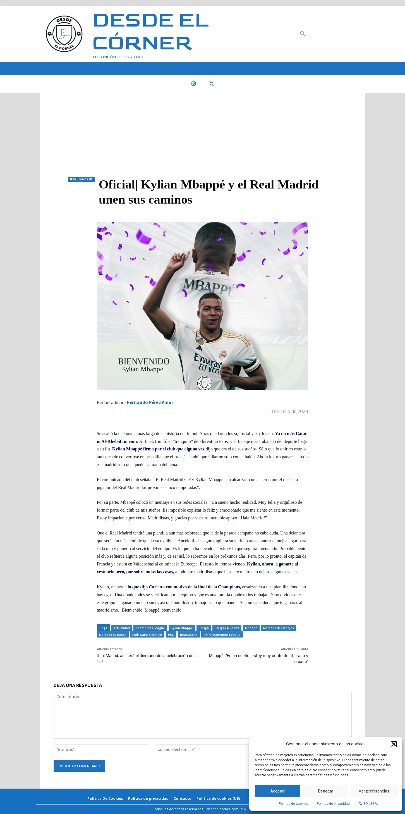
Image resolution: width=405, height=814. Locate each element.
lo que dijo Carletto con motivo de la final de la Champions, (184, 586)
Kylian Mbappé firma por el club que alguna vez (158, 449)
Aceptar (277, 791)
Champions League (150, 628)
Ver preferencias (374, 791)
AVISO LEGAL (368, 804)
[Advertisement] (202, 135)
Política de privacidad (333, 804)
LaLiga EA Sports (227, 628)
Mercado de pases (112, 634)
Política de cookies (293, 804)
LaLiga (204, 628)
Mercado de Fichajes (278, 628)
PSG (171, 634)
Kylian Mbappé (182, 628)
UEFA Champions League (222, 634)
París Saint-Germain (147, 634)
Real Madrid (81, 179)
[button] (394, 744)
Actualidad (122, 628)
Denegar (325, 791)
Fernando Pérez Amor (150, 402)
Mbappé (251, 628)
